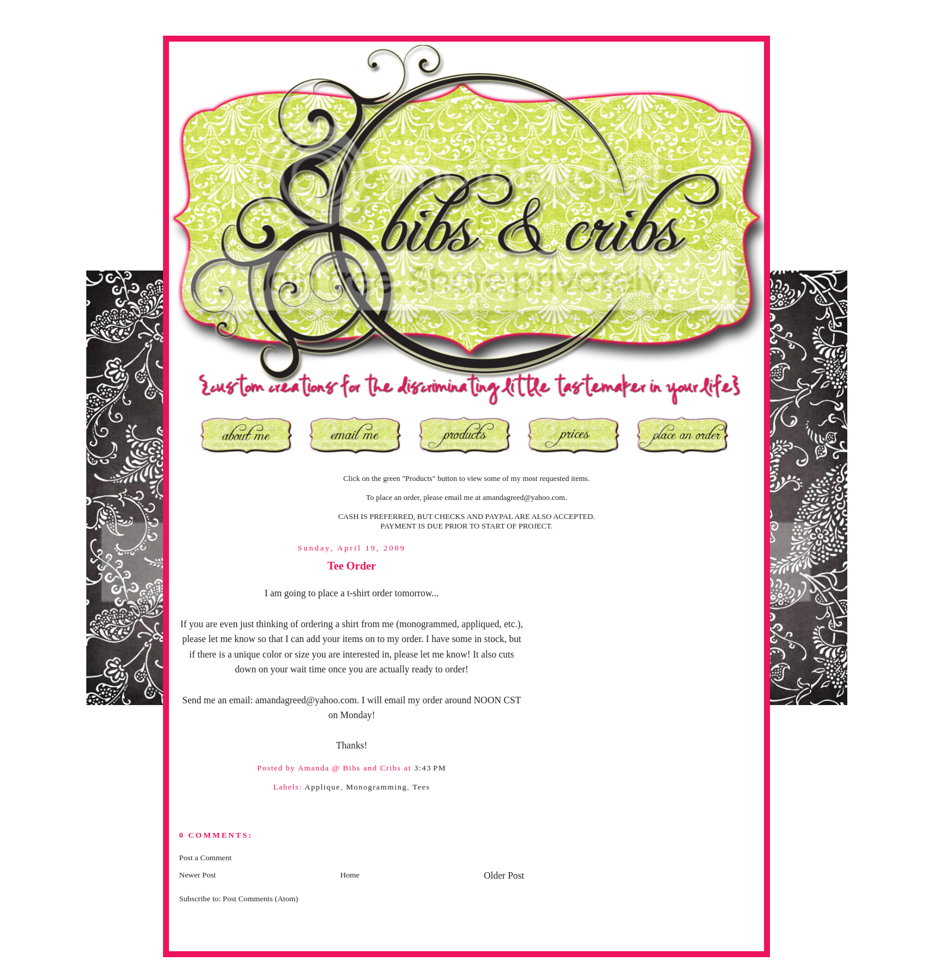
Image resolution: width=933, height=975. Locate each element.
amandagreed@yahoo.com (524, 497)
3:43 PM (430, 767)
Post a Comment (205, 857)
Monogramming (376, 786)
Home (350, 874)
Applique (322, 786)
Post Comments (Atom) (260, 898)
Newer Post (197, 874)
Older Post (504, 875)
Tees (421, 786)
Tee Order (351, 565)
